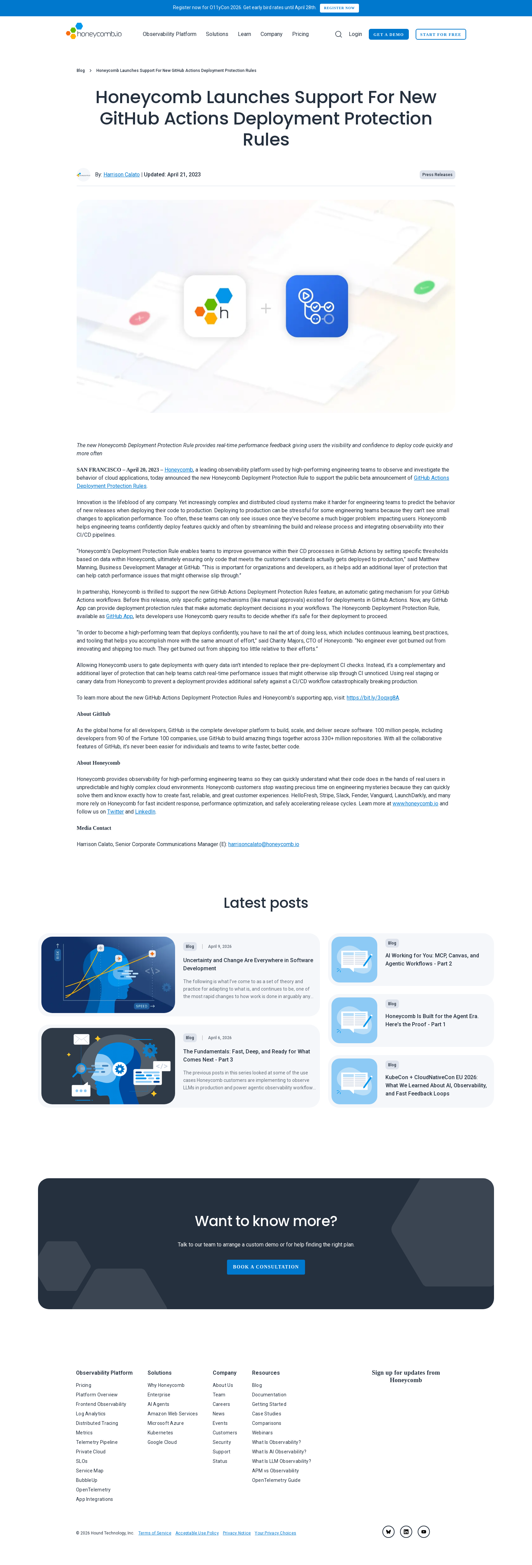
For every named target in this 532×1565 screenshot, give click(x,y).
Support (222, 1451)
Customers (225, 1432)
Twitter (115, 811)
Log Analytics (91, 1413)
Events (220, 1423)
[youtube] (424, 1532)
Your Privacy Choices (275, 1533)
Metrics (84, 1432)
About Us (223, 1385)
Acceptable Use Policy (197, 1533)
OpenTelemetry (93, 1489)
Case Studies (266, 1413)
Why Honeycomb (166, 1385)
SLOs (82, 1461)
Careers (221, 1404)
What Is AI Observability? (279, 1451)
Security (222, 1442)
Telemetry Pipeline (97, 1442)
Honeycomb (179, 469)
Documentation (269, 1394)
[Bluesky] (388, 1532)
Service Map (89, 1470)
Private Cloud (91, 1451)
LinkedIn (145, 811)
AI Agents (159, 1404)
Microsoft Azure (166, 1423)
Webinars (262, 1432)
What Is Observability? (276, 1442)
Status (220, 1461)
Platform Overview (97, 1394)
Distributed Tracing (97, 1423)
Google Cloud (162, 1442)
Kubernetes (160, 1432)
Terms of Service (154, 1533)
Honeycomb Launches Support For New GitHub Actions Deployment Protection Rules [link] (176, 70)
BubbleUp (86, 1480)
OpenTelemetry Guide (276, 1480)
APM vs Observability (275, 1470)
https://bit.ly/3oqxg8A (373, 697)
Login (355, 34)
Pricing (300, 34)
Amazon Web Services (173, 1413)
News (219, 1413)
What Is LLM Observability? (281, 1461)
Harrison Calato (121, 174)
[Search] (338, 34)
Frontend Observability (101, 1404)
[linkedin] (406, 1532)
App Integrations (94, 1499)
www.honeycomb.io (415, 803)
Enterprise (159, 1394)
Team (219, 1394)
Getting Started (269, 1404)
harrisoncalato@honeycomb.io (263, 844)
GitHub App (119, 616)
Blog (81, 70)
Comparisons (267, 1423)
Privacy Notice (237, 1533)
